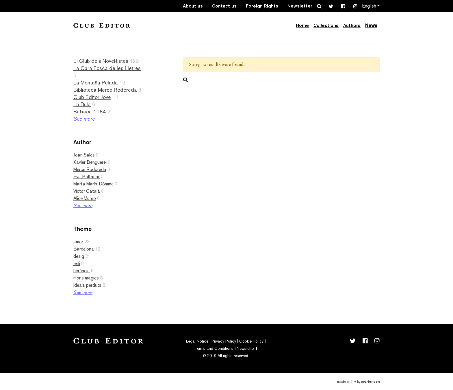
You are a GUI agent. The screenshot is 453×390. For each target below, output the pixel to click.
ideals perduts (87, 285)
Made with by (358, 382)
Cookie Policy (251, 341)
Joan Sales (84, 155)
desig (78, 256)
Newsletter (299, 6)
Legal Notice (197, 341)
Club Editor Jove (92, 97)
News (371, 25)
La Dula (82, 104)
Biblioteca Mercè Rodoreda (105, 90)
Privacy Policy (223, 341)
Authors (352, 25)
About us (193, 6)
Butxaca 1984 (89, 111)
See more (84, 119)
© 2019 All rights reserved (225, 355)
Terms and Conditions (214, 348)
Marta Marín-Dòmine (93, 184)
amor (78, 241)
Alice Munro (84, 198)
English (369, 6)
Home (302, 25)
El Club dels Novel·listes (100, 61)
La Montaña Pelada (95, 83)
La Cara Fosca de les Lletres (107, 68)
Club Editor (101, 25)
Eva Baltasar (86, 176)
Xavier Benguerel (90, 162)
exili (76, 263)
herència (81, 270)
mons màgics (86, 278)
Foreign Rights (262, 6)
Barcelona (83, 249)
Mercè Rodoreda (89, 169)
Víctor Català (86, 191)
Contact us (224, 6)
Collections (326, 25)
